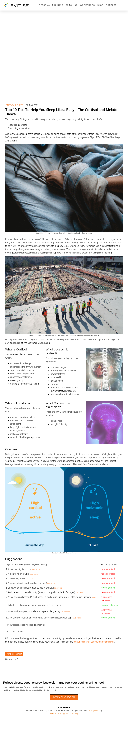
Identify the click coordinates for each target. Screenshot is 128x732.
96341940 (54, 713)
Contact (111, 5)
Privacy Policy (36, 726)
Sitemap (45, 726)
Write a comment (14, 654)
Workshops (87, 5)
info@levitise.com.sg (69, 713)
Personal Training (51, 5)
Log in (123, 728)
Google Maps (95, 710)
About (5, 726)
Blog (100, 5)
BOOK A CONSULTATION (64, 697)
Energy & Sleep (15, 105)
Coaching (72, 5)
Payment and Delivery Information (19, 726)
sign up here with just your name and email (94, 641)
